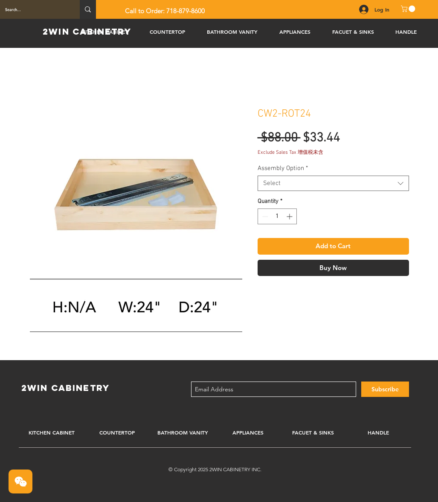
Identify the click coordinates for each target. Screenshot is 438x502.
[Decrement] (264, 216)
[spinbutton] (277, 216)
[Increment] (290, 216)
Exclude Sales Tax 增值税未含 (290, 153)
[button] (409, 9)
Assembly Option (283, 168)
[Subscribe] (385, 389)
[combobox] (333, 183)
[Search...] (33, 9)
